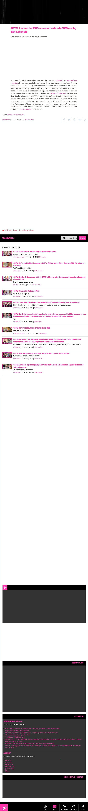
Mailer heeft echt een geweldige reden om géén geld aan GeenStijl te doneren (31, 733)
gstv (22, 115)
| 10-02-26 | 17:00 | (31, 373)
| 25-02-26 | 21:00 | (35, 333)
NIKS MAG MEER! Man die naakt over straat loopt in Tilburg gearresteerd (29, 743)
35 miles (16, 370)
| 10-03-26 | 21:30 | (31, 296)
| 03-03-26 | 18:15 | (31, 322)
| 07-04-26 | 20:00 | (31, 271)
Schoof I (9, 115)
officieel (59, 80)
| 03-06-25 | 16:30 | (22, 120)
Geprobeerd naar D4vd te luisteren (17, 731)
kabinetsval (17, 115)
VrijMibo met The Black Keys (14, 737)
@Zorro (15, 285)
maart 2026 (9, 764)
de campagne (26, 109)
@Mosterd (16, 308)
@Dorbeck (6, 120)
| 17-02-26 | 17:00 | (31, 347)
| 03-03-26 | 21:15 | (31, 308)
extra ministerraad (58, 93)
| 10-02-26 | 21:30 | (31, 359)
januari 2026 (9, 769)
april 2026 (8, 762)
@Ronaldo (16, 271)
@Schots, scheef (18, 257)
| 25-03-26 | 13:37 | (29, 285)
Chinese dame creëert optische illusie (17, 735)
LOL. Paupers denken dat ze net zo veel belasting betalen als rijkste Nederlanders (32, 729)
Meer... (7, 771)
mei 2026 (8, 760)
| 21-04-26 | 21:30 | (35, 257)
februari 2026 (9, 767)
